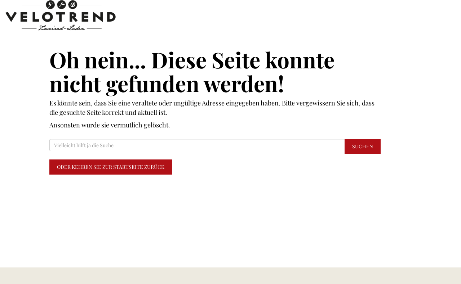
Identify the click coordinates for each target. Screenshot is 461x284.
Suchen (362, 146)
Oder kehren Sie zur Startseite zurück (110, 166)
